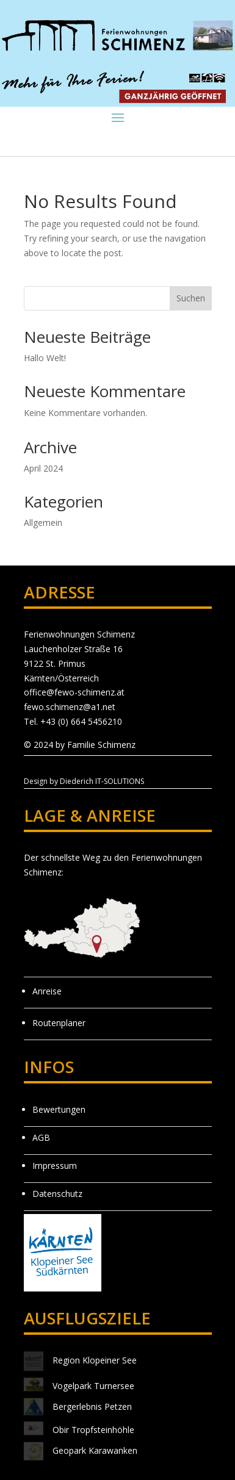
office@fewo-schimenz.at (74, 692)
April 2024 (43, 468)
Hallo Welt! (45, 358)
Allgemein (43, 522)
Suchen (190, 298)
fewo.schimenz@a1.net (69, 707)
